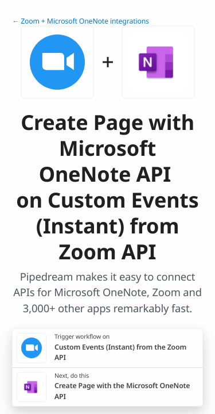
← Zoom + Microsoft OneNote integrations (80, 21)
